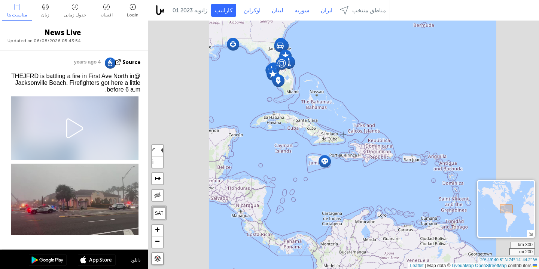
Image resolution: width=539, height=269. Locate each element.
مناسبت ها (17, 11)
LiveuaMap (463, 265)
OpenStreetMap (491, 265)
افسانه (106, 11)
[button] (324, 161)
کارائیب (223, 10)
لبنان (277, 10)
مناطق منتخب (363, 10)
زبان (45, 11)
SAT (159, 213)
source (131, 62)
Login (132, 11)
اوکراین (252, 10)
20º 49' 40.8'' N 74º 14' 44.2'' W (508, 259)
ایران (326, 10)
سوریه (302, 10)
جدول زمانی (75, 11)
